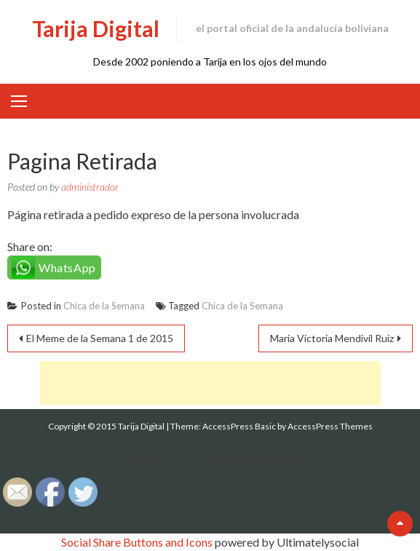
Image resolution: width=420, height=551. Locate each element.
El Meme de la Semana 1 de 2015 (99, 338)
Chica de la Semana (104, 306)
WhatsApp (67, 267)
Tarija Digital (95, 28)
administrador (90, 187)
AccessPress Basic (239, 426)
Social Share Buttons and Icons (137, 542)
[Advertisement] (210, 383)
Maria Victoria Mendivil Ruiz (332, 338)
